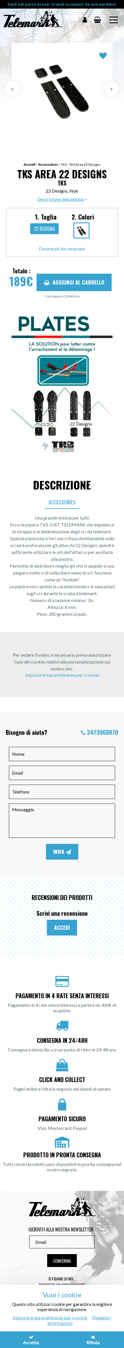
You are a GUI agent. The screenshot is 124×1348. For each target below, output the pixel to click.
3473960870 (102, 732)
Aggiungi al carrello (74, 282)
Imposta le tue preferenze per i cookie (62, 675)
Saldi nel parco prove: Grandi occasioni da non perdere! (62, 4)
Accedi (62, 927)
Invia (62, 851)
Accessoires (48, 164)
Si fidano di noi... (62, 1279)
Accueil (29, 164)
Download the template (62, 248)
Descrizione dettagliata (62, 199)
